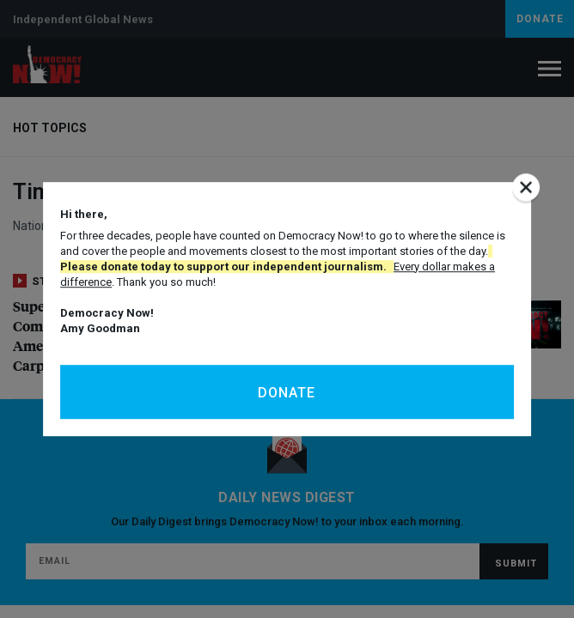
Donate (286, 393)
